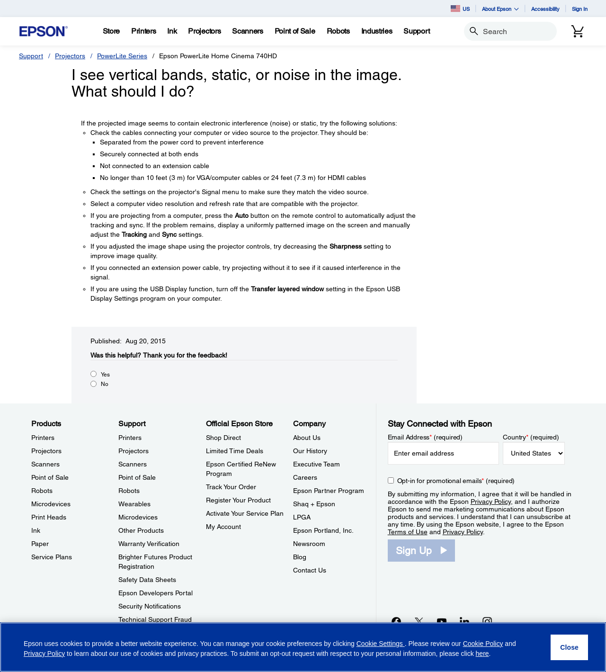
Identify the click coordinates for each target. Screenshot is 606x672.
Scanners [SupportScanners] (132, 464)
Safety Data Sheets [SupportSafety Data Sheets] (147, 579)
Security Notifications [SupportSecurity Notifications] (149, 606)
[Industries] (376, 31)
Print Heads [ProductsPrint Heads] (48, 517)
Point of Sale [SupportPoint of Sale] (137, 477)
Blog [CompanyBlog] (299, 557)
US (460, 8)
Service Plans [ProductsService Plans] (51, 557)
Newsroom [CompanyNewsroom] (309, 543)
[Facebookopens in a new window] (396, 621)
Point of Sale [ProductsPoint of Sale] (50, 477)
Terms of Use (408, 532)
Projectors (70, 56)
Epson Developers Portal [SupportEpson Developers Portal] (155, 593)
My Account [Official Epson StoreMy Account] (223, 526)
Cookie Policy (483, 643)
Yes (105, 374)
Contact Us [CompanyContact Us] (309, 570)
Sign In (580, 9)
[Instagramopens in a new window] (487, 621)
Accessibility (545, 9)
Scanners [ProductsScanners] (45, 464)
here (482, 653)
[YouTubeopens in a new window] (441, 621)
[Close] (569, 647)
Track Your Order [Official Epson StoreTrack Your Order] (231, 487)
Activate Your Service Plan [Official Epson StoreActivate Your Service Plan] (245, 513)
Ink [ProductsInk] (35, 530)
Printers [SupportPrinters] (130, 437)
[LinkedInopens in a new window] (464, 621)
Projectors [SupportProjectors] (133, 451)
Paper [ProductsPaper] (40, 543)
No (104, 384)
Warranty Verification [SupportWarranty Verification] (148, 543)
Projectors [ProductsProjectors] (46, 451)
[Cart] (577, 31)
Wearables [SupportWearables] (134, 504)
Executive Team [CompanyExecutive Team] (316, 464)
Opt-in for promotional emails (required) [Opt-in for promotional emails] (456, 480)
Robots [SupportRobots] (129, 490)
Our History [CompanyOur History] (310, 451)
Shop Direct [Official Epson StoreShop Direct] (223, 437)
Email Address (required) (425, 437)
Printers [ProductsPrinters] (42, 437)
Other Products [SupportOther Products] (141, 530)
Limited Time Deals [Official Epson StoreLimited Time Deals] (234, 451)
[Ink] (171, 31)
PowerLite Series (122, 56)
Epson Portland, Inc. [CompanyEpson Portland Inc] (323, 530)
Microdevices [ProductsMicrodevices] (51, 504)
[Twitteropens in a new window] (419, 621)
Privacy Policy (491, 501)
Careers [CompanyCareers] (305, 477)
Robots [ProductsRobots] (42, 490)
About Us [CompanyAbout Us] (307, 437)
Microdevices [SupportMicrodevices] (138, 517)
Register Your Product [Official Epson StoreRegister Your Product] (238, 500)
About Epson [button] (500, 9)
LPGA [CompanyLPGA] (302, 517)
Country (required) (531, 437)
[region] (303, 647)
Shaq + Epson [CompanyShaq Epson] (314, 504)
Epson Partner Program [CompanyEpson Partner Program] (328, 490)
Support (31, 56)
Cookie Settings (380, 643)
